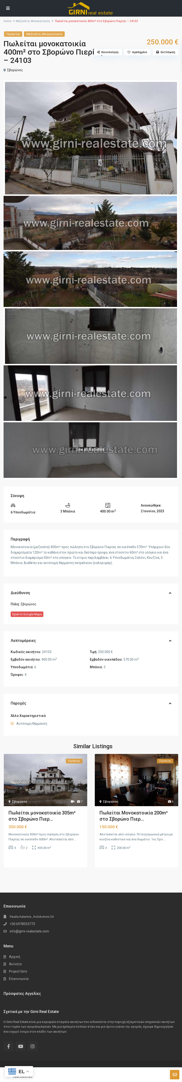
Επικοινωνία (18, 979)
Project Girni (18, 971)
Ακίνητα (15, 964)
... (75, 839)
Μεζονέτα (22, 21)
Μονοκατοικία (40, 21)
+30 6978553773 (22, 924)
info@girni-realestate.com (29, 931)
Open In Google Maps (27, 614)
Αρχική (14, 957)
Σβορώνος (15, 70)
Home (7, 21)
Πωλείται (13, 34)
